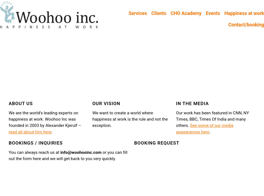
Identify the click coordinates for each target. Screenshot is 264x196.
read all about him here (30, 132)
